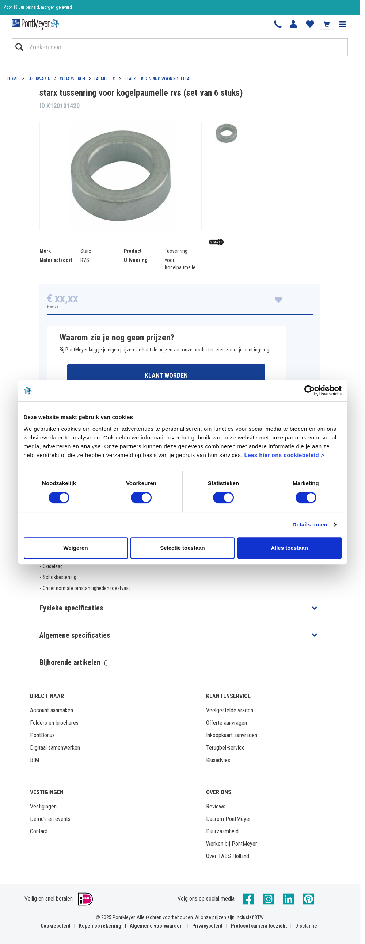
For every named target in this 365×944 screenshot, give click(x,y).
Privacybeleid (207, 926)
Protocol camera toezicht (259, 926)
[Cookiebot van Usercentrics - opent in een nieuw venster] (310, 390)
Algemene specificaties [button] (74, 635)
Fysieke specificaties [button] (71, 608)
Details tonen (310, 524)
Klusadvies (218, 760)
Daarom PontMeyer (228, 818)
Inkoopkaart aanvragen (231, 735)
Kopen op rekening (100, 926)
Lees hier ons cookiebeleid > (284, 455)
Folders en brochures (54, 722)
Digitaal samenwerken (55, 747)
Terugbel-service (225, 747)
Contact (39, 831)
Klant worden (166, 375)
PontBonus (42, 735)
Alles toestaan (289, 548)
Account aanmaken (51, 710)
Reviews (215, 806)
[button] (342, 24)
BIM (34, 760)
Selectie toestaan (182, 548)
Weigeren (75, 548)
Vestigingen (43, 806)
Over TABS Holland (227, 856)
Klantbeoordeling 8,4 (22, 11)
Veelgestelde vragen (229, 710)
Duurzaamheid (222, 831)
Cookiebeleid (56, 926)
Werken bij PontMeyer (231, 843)
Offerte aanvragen (226, 722)
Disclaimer (307, 926)
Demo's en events (50, 818)
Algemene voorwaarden (156, 926)
